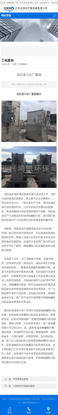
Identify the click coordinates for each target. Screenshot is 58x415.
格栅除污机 (48, 327)
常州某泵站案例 (20, 379)
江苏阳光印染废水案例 (24, 386)
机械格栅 (10, 3)
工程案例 (22, 64)
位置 (48, 410)
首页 (10, 410)
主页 (14, 64)
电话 (29, 410)
